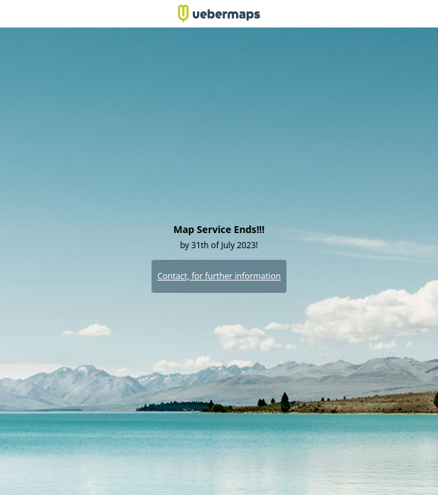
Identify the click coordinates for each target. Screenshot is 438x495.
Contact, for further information (218, 276)
